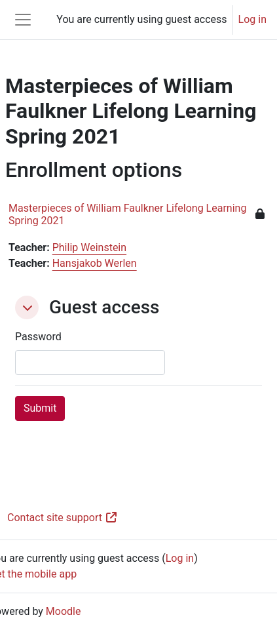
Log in (252, 19)
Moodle (63, 611)
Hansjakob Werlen (94, 263)
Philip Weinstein (89, 247)
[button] (27, 307)
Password (38, 336)
